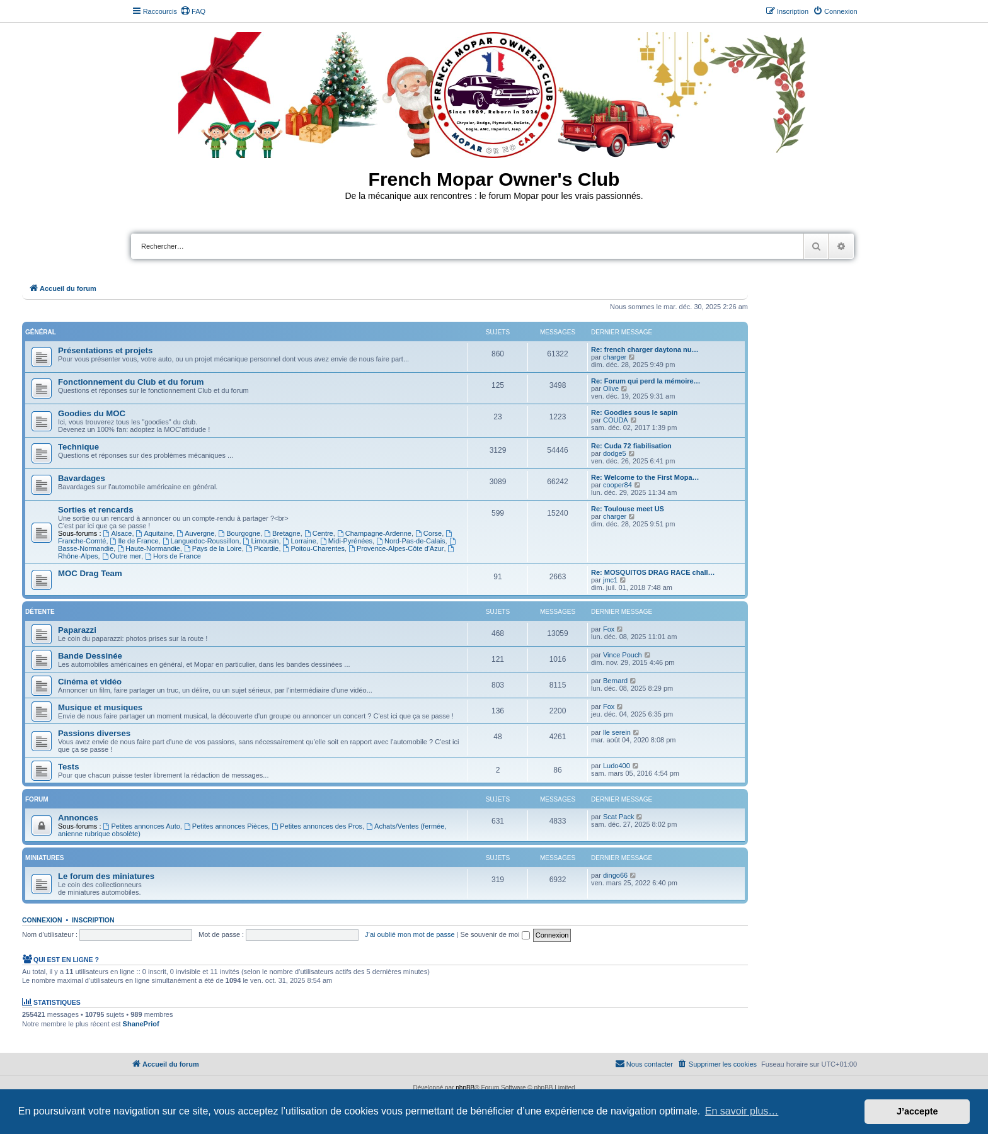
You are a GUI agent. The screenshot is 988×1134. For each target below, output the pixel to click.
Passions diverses (94, 733)
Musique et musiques (100, 707)
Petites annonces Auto (141, 826)
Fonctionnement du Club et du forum (131, 382)
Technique (78, 446)
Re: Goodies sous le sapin (634, 412)
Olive (611, 388)
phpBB (465, 1087)
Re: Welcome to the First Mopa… (645, 477)
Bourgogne (239, 533)
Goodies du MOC (91, 413)
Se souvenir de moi (495, 934)
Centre (318, 533)
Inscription (93, 920)
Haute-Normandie (148, 548)
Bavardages (81, 478)
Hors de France (173, 556)
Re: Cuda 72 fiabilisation (631, 446)
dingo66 (615, 875)
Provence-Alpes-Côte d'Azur (396, 548)
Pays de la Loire (213, 548)
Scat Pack (619, 816)
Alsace (117, 533)
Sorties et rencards (95, 509)
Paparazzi (77, 630)
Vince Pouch (622, 655)
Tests (68, 766)
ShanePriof (141, 1024)
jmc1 (610, 580)
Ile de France (134, 541)
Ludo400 (616, 765)
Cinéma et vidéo (90, 681)
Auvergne (195, 533)
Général (40, 332)
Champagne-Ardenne (374, 533)
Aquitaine (154, 533)
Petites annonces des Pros (317, 826)
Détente (40, 611)
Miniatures (44, 857)
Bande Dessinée (90, 656)
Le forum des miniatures (106, 876)
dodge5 (614, 453)
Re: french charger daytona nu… (645, 349)
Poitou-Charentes (314, 548)
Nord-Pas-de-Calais (410, 541)
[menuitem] (192, 11)
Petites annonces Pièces (226, 826)
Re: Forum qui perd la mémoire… (646, 381)
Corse (428, 533)
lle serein (617, 732)
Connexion (42, 920)
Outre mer (121, 556)
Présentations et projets (105, 350)
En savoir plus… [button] (742, 1111)
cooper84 (617, 485)
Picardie (262, 548)
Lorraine (299, 541)
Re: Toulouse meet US (627, 509)
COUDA (615, 420)
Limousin (261, 541)
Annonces (78, 817)
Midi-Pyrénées (346, 541)
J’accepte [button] (917, 1111)
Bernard (615, 680)
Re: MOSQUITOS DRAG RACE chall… (653, 572)
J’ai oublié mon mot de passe (409, 934)
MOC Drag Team (90, 573)
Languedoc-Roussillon (201, 541)
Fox (608, 629)
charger (614, 357)
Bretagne (282, 533)
